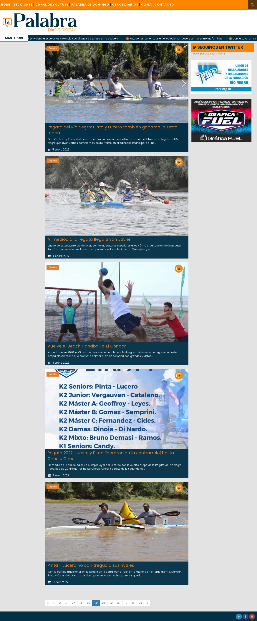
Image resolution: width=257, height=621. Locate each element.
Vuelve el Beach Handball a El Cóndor (86, 344)
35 (133, 602)
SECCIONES (24, 4)
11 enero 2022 (58, 580)
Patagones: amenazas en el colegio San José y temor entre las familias (177, 38)
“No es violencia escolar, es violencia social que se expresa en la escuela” (73, 38)
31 (103, 602)
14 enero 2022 (58, 253)
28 (81, 602)
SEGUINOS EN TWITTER (218, 47)
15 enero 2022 (58, 149)
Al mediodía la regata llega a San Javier (89, 237)
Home (7, 4)
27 (73, 602)
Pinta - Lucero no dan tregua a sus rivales (90, 563)
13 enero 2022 (58, 360)
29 (88, 602)
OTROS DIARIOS (126, 4)
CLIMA (147, 4)
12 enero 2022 (58, 473)
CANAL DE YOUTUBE (52, 4)
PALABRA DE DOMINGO (91, 4)
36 (140, 602)
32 (111, 602)
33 (118, 602)
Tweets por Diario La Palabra (208, 53)
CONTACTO (164, 4)
